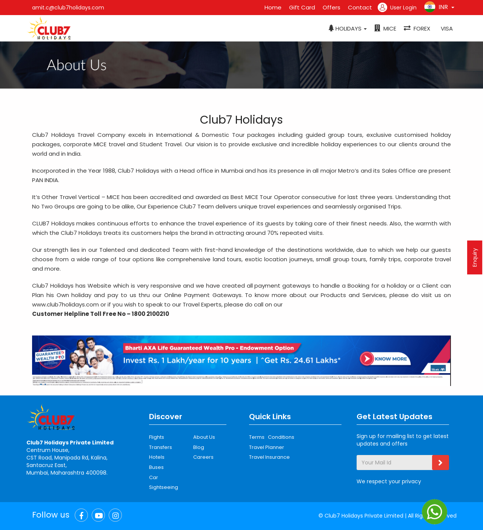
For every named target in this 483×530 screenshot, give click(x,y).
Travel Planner (266, 447)
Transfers (160, 447)
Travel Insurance (269, 457)
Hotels (157, 457)
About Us (204, 437)
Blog (198, 447)
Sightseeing (163, 487)
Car (153, 477)
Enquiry (474, 257)
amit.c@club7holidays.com (68, 7)
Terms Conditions (271, 437)
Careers (203, 457)
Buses (156, 467)
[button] (348, 29)
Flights (156, 437)
